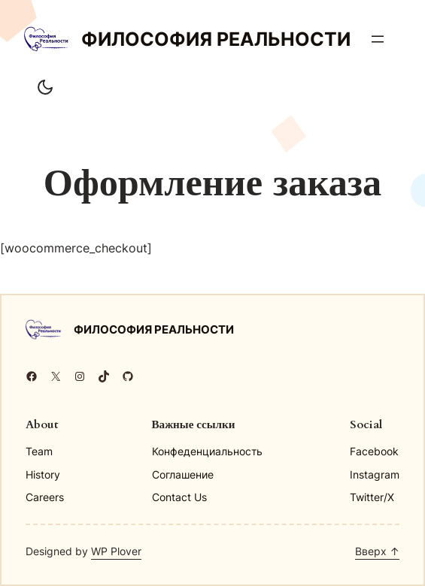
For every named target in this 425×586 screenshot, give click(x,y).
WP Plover (116, 551)
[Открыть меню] (378, 39)
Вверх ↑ (377, 551)
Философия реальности (216, 39)
